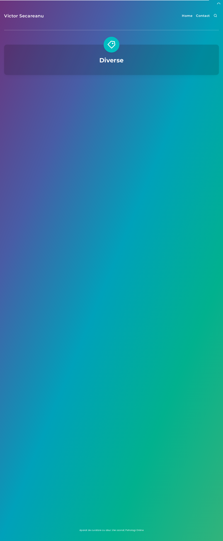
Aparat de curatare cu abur (95, 530)
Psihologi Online (134, 530)
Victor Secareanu (24, 15)
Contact (203, 16)
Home (187, 16)
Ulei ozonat (118, 530)
